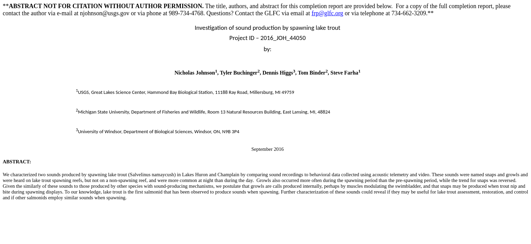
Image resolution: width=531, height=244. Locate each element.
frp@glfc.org (327, 13)
